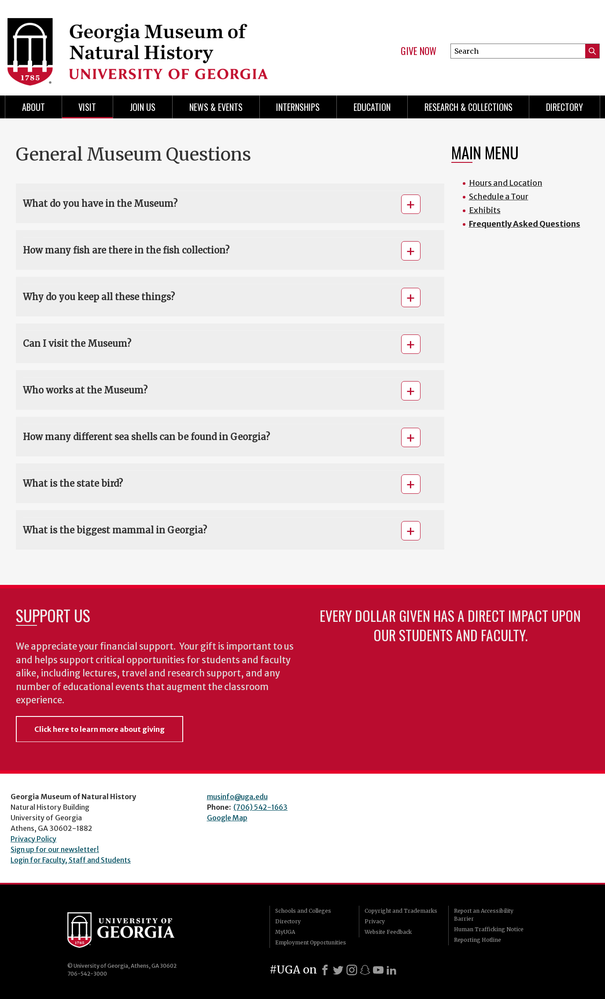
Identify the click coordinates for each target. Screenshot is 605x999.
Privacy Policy (33, 838)
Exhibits (485, 210)
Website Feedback (388, 932)
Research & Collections (468, 107)
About (33, 107)
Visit (87, 107)
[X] (338, 970)
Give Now (418, 51)
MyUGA (285, 932)
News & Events (216, 107)
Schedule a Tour (498, 196)
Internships (298, 107)
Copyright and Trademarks (401, 910)
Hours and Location (505, 183)
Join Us (142, 107)
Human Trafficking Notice (489, 929)
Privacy (375, 921)
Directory (564, 107)
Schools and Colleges (303, 910)
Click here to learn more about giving (99, 729)
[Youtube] (378, 970)
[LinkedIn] (391, 970)
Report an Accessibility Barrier (483, 914)
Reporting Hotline (477, 940)
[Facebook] (325, 970)
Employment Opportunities (310, 942)
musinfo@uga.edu (237, 796)
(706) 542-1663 (260, 807)
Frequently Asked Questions (524, 224)
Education (372, 107)
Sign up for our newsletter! (55, 849)
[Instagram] (352, 970)
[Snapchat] (365, 970)
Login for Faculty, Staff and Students (71, 860)
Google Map (227, 817)
